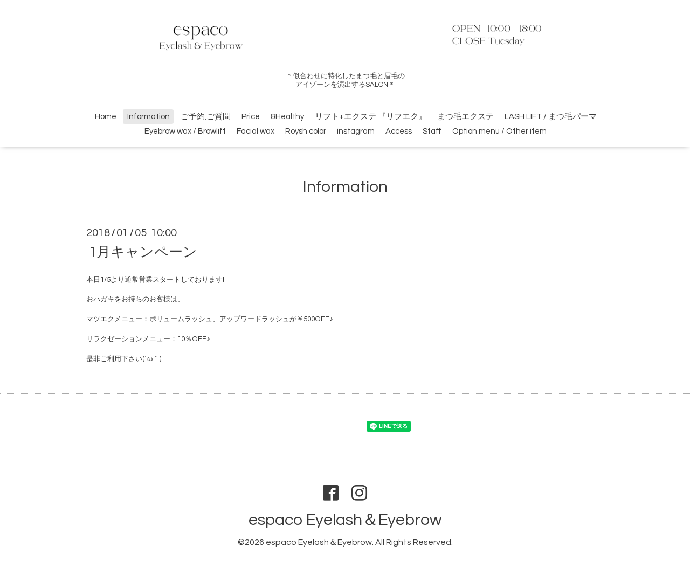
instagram (356, 131)
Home (105, 117)
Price (251, 117)
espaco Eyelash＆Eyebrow (345, 519)
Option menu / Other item (499, 131)
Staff (432, 131)
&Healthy (287, 117)
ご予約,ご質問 (206, 117)
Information (148, 117)
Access (398, 131)
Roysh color (305, 131)
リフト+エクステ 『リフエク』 (370, 117)
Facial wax (255, 131)
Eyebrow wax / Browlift (185, 131)
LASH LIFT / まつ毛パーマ (551, 117)
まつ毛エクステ (465, 117)
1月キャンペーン (143, 252)
